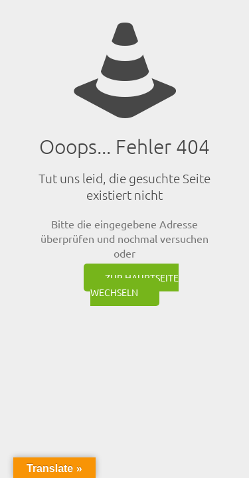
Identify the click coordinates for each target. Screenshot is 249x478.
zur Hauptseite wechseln (134, 285)
